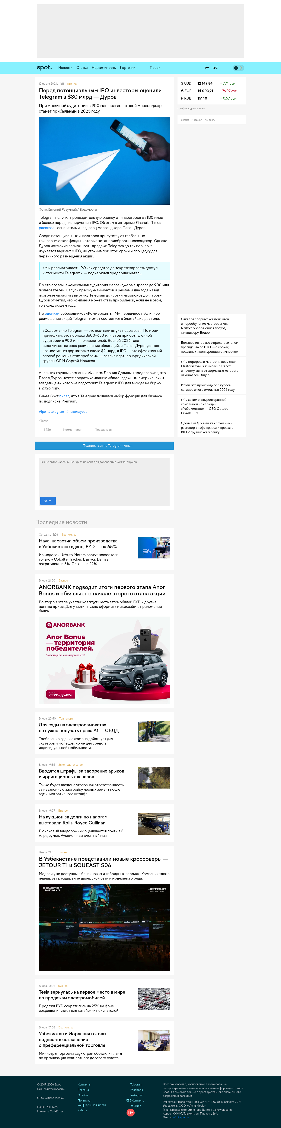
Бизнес (63, 580)
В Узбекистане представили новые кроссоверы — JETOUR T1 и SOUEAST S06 (103, 862)
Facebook (135, 1089)
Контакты (210, 120)
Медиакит (196, 120)
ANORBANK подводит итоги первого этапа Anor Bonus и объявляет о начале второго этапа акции (102, 590)
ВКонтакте (135, 1100)
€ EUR (186, 91)
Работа (82, 1110)
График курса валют (193, 108)
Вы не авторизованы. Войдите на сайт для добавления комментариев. (104, 476)
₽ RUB (186, 98)
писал (64, 396)
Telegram (134, 1084)
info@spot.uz (180, 1117)
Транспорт (66, 718)
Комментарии (70, 430)
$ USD (186, 83)
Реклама (184, 120)
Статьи (82, 68)
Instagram (135, 1095)
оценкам (52, 313)
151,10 (202, 98)
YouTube (134, 1105)
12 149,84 (205, 83)
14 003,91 (205, 91)
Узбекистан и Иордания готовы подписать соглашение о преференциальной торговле (72, 1039)
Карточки (127, 68)
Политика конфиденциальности (92, 1103)
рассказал (47, 228)
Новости (65, 68)
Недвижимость (104, 68)
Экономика (68, 534)
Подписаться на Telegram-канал (104, 446)
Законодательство (70, 764)
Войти (48, 501)
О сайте (83, 1095)
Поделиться (101, 430)
